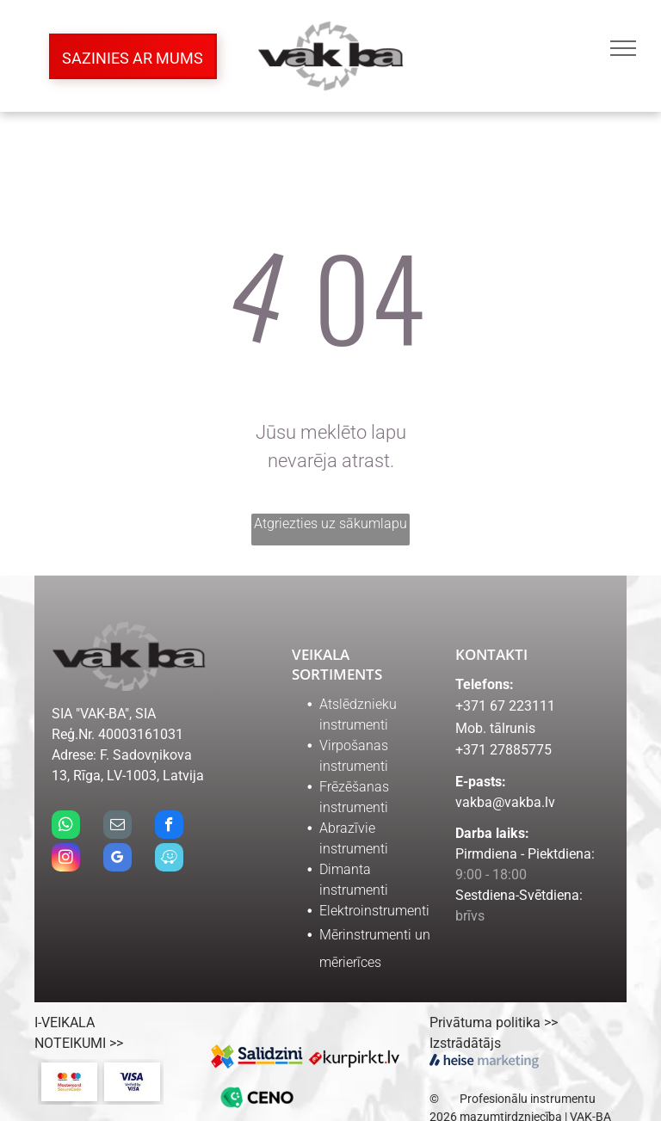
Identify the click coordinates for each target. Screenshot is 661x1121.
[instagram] (66, 859)
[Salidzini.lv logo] (258, 1056)
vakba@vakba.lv (505, 802)
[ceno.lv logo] (258, 1098)
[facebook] (169, 826)
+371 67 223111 (505, 706)
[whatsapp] (66, 826)
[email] (117, 826)
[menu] (623, 48)
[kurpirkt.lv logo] (354, 1056)
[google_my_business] (117, 859)
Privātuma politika (485, 1022)
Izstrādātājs (465, 1043)
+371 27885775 (503, 750)
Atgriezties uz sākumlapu (330, 523)
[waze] (169, 859)
